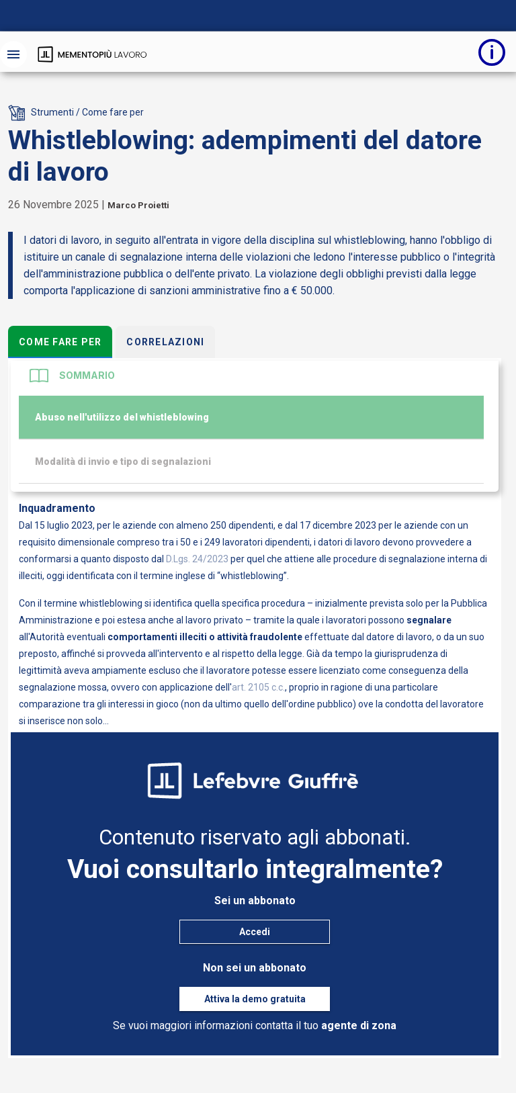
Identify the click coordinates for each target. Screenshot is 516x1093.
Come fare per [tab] (60, 342)
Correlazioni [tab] (165, 342)
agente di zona (358, 1025)
